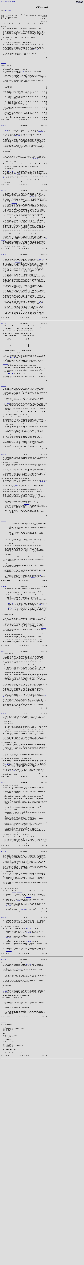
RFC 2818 (39, 358)
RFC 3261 (8, 10)
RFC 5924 (8, 1132)
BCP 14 (14, 1062)
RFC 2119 (35, 187)
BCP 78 (22, 83)
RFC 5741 (35, 57)
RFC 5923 (28, 1120)
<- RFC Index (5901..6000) (8, 1)
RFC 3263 (41, 307)
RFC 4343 (42, 684)
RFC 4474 (7, 909)
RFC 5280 (17, 159)
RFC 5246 (5, 153)
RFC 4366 (12, 917)
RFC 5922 (3, 72)
